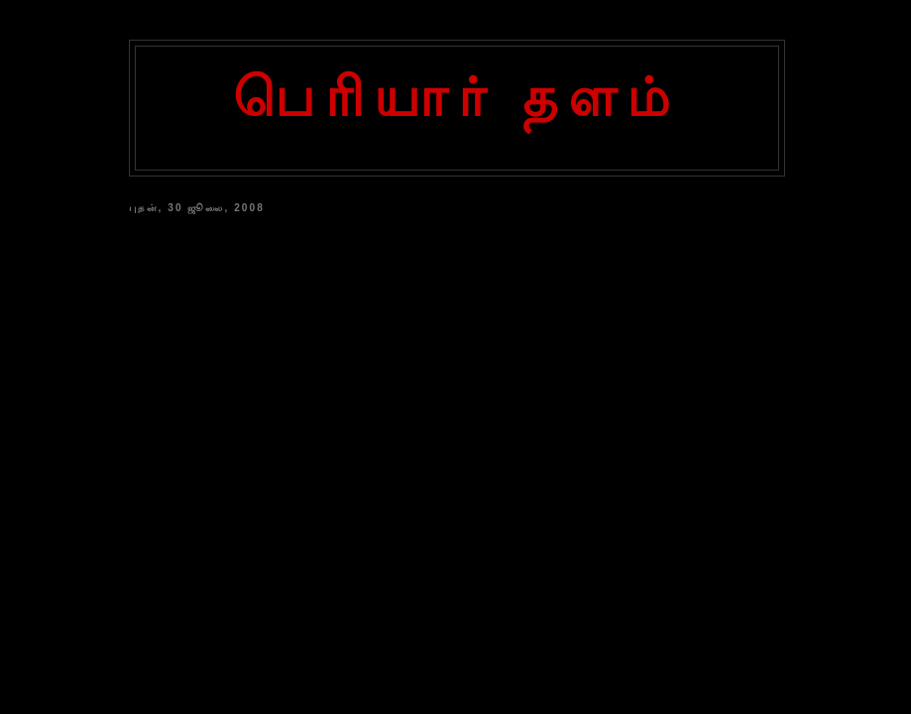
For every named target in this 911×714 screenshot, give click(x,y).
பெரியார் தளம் (457, 97)
